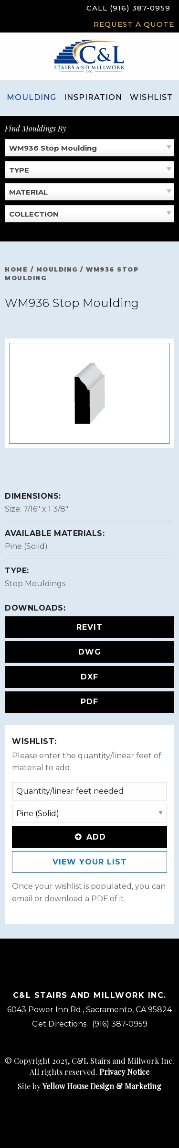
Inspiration (93, 97)
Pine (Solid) (26, 546)
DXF (89, 676)
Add (89, 837)
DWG (89, 651)
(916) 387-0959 (119, 1023)
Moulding (31, 97)
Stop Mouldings (35, 583)
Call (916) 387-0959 (128, 7)
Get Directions (59, 1023)
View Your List (90, 861)
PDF (89, 701)
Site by (89, 1086)
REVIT (89, 627)
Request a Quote (134, 24)
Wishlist (151, 97)
